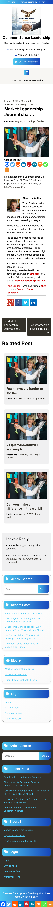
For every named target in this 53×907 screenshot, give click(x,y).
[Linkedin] (23, 164)
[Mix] (40, 164)
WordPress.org (13, 718)
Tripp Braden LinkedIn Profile (21, 680)
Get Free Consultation (26, 61)
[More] (7, 169)
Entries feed (12, 707)
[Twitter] (12, 164)
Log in (8, 702)
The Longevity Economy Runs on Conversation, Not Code (23, 620)
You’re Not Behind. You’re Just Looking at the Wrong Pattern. (22, 637)
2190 (43, 285)
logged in (25, 545)
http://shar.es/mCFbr (15, 187)
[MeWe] (34, 164)
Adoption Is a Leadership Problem (23, 613)
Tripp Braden (37, 121)
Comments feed (13, 713)
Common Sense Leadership (26, 37)
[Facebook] (7, 164)
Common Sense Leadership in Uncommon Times (21, 645)
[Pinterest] (29, 164)
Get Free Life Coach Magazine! (26, 80)
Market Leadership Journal (20, 669)
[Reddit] (18, 164)
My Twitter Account (16, 674)
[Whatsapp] (45, 164)
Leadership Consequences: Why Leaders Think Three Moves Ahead (24, 628)
